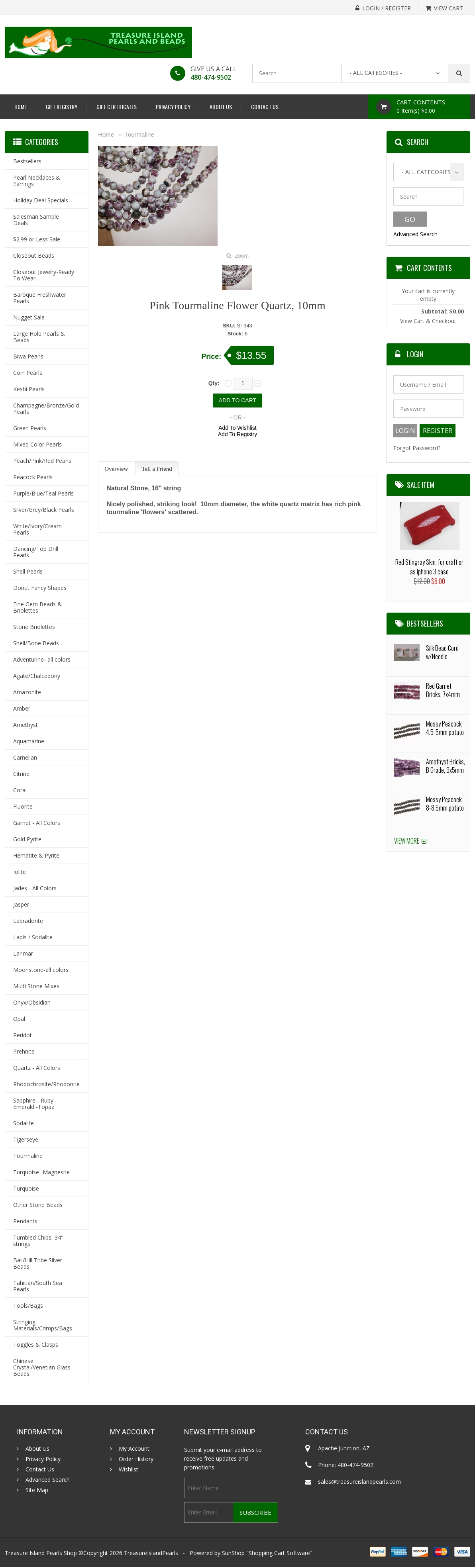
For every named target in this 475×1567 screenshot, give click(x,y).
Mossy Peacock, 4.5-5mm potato (445, 728)
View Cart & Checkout (428, 321)
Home (20, 106)
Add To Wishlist (237, 428)
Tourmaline (139, 134)
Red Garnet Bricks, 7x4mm (443, 690)
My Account (134, 1449)
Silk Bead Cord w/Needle (442, 652)
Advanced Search (415, 234)
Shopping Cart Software (279, 1553)
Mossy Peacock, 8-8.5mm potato (445, 804)
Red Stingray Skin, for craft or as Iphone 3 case (429, 566)
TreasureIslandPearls (151, 1553)
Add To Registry (237, 434)
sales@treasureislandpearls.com (359, 1481)
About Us (221, 106)
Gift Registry (61, 106)
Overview (116, 469)
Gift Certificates (116, 106)
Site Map (37, 1490)
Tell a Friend (156, 469)
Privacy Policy (173, 106)
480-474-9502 (210, 77)
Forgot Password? (416, 448)
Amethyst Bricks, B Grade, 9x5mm (445, 766)
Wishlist (128, 1469)
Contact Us (265, 106)
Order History (136, 1459)
